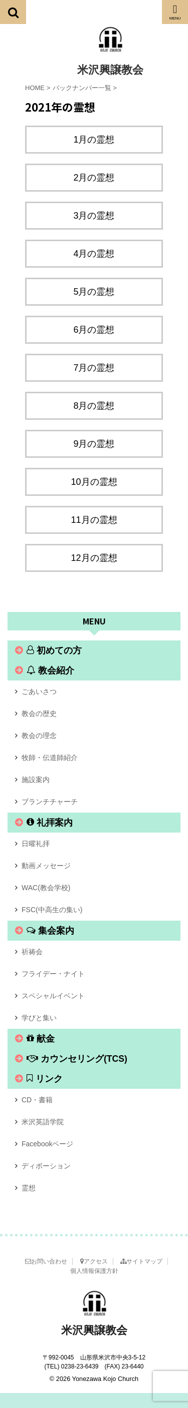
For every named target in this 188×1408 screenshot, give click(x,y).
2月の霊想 (93, 178)
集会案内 (50, 931)
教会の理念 (39, 736)
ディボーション (46, 1166)
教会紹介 (50, 670)
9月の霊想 (93, 444)
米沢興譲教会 (110, 70)
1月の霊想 (93, 140)
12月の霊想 (94, 558)
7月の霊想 (93, 368)
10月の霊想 (94, 482)
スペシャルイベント (53, 996)
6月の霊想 (93, 330)
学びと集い (39, 1018)
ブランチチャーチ (50, 802)
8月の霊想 (93, 406)
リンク (45, 1079)
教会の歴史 (39, 714)
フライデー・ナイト (53, 974)
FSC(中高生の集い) (52, 910)
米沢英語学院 (43, 1122)
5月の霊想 (93, 292)
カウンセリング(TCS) (77, 1059)
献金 (41, 1039)
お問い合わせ (46, 1261)
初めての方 (54, 650)
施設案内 (36, 780)
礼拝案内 (50, 823)
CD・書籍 (37, 1100)
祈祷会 (32, 952)
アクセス (94, 1261)
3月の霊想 (93, 216)
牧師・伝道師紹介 (50, 758)
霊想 (29, 1188)
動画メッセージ (46, 866)
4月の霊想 (93, 254)
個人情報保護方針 (94, 1270)
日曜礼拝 (36, 844)
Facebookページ (47, 1144)
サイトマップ (141, 1261)
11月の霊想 (94, 520)
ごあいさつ (39, 691)
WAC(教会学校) (46, 888)
